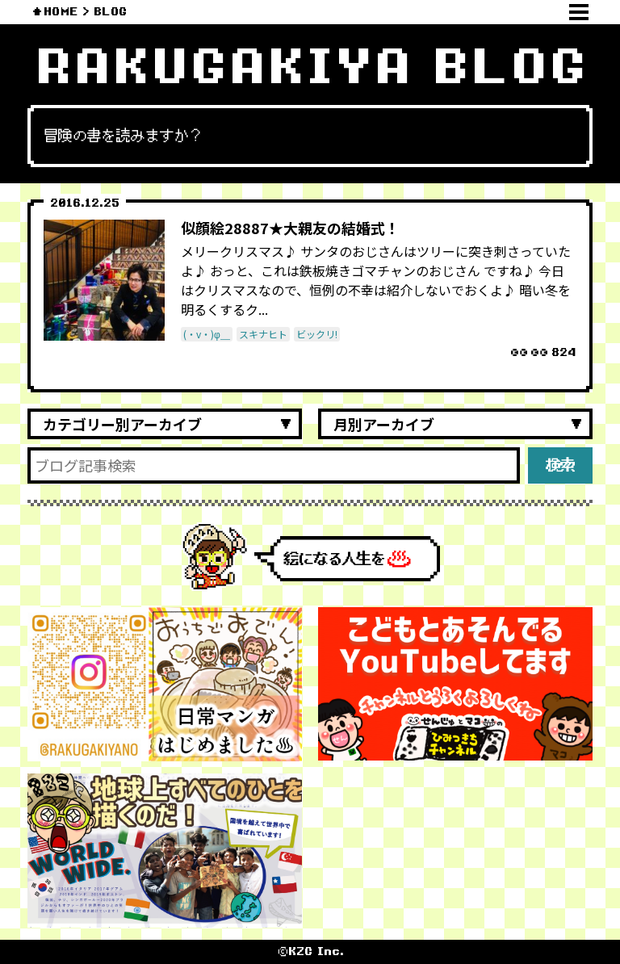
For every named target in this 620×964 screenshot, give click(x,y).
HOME (61, 11)
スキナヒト (263, 334)
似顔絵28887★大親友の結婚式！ (290, 227)
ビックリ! (316, 334)
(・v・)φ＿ (206, 334)
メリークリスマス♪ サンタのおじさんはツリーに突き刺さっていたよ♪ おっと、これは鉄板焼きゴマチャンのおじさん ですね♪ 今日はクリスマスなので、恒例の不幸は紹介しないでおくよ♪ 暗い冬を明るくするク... (376, 280)
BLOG (110, 11)
